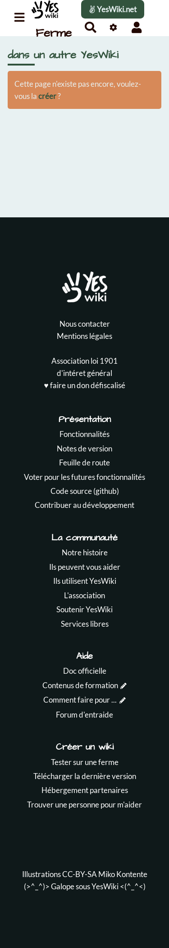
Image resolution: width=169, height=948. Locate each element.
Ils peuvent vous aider (84, 567)
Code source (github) (84, 491)
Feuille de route (84, 462)
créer (47, 96)
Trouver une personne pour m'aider (84, 804)
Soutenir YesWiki (84, 609)
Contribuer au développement (84, 505)
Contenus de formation (80, 685)
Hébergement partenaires (84, 790)
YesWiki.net (113, 9)
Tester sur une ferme (85, 762)
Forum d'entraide (84, 714)
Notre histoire (85, 552)
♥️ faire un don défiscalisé (84, 385)
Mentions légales (84, 336)
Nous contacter (84, 324)
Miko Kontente (122, 874)
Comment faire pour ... (80, 699)
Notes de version (84, 448)
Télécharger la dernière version (84, 776)
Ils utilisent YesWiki (84, 581)
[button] (136, 27)
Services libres (85, 624)
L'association (84, 595)
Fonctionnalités (84, 434)
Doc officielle (84, 671)
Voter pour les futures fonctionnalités (84, 477)
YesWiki (105, 886)
